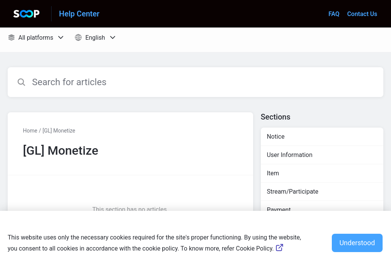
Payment (279, 210)
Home (30, 131)
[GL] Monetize (58, 131)
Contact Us (362, 14)
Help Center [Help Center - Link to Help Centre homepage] (79, 13)
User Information (290, 155)
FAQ (333, 14)
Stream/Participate (292, 191)
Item (273, 173)
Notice (276, 136)
